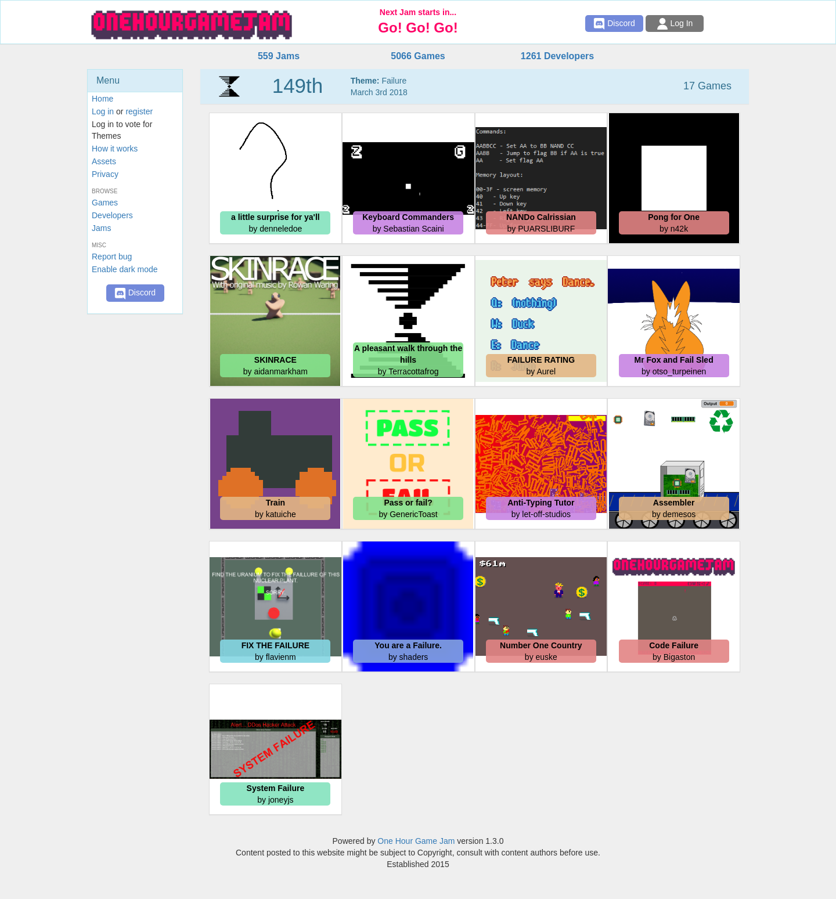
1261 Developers (557, 56)
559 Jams (279, 56)
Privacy (105, 174)
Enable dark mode (125, 269)
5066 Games (418, 56)
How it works (115, 148)
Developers (112, 215)
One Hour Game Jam (416, 841)
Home (102, 98)
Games (105, 202)
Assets (104, 161)
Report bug (112, 256)
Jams (101, 228)
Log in (103, 111)
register (139, 111)
